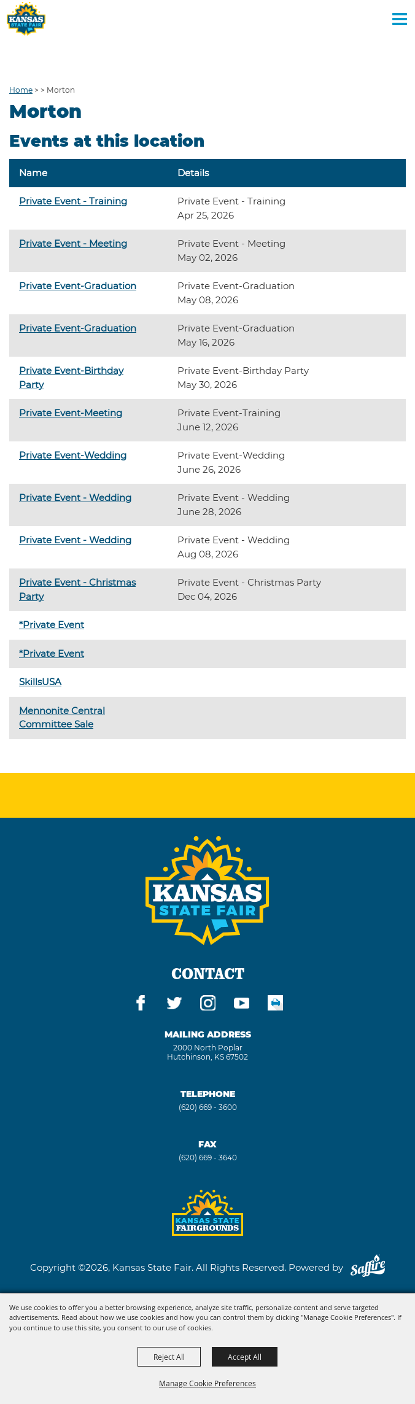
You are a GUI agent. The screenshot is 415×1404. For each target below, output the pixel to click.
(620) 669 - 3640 (208, 1157)
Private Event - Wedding (75, 497)
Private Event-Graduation (77, 286)
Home (21, 90)
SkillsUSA (40, 682)
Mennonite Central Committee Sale (62, 718)
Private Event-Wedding (72, 455)
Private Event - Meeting (73, 243)
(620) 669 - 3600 (208, 1107)
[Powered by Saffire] (368, 1267)
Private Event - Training (73, 201)
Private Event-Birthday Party (71, 377)
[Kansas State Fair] (26, 19)
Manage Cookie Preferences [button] (207, 1383)
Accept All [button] (245, 1357)
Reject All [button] (169, 1357)
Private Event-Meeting (70, 413)
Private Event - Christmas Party (77, 589)
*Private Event (51, 624)
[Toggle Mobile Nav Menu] (399, 18)
